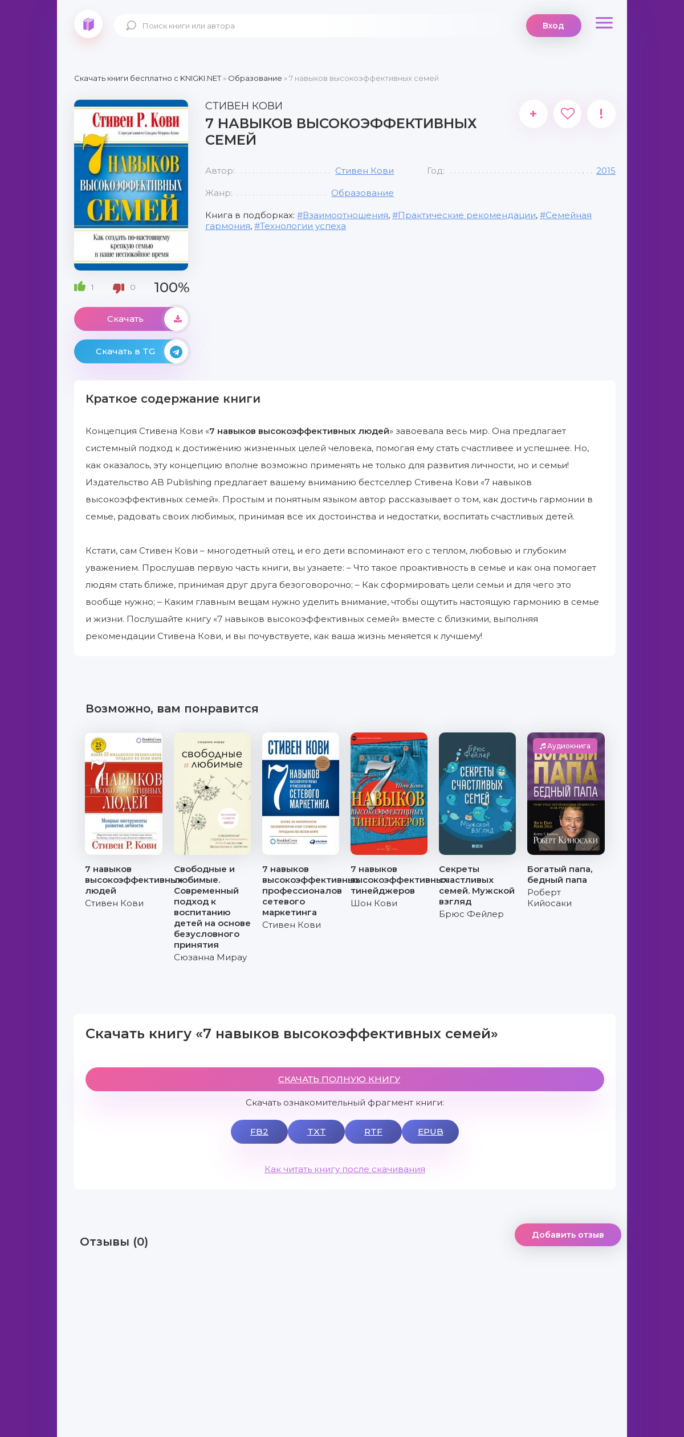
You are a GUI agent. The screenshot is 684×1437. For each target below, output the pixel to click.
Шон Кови (374, 903)
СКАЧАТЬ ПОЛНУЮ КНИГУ (339, 1079)
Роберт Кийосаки (549, 897)
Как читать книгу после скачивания (344, 1169)
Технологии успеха (303, 225)
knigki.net (88, 24)
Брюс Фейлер (471, 913)
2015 (606, 170)
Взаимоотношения (345, 215)
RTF (373, 1131)
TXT (316, 1131)
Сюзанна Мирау (210, 957)
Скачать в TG (142, 351)
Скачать (147, 319)
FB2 (259, 1131)
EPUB (430, 1131)
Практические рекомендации (467, 215)
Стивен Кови (364, 170)
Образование (362, 192)
